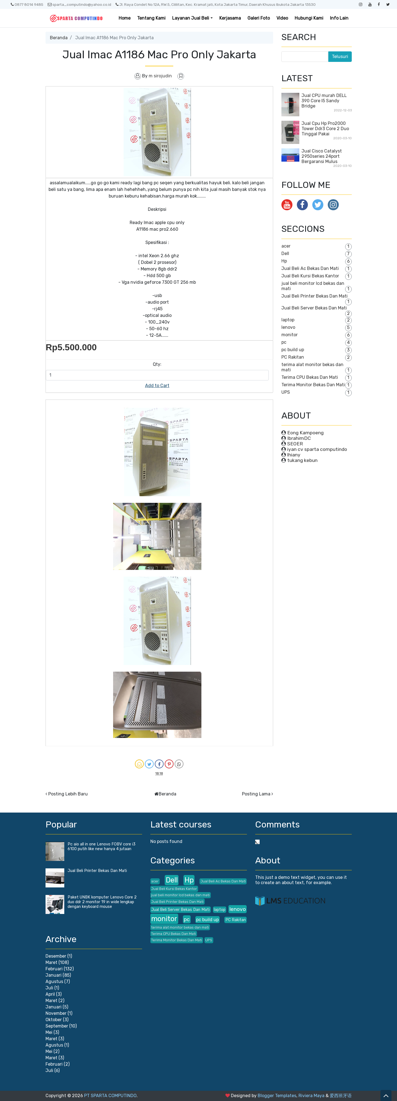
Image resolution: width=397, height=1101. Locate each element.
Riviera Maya (311, 1095)
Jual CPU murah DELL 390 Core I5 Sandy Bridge (324, 101)
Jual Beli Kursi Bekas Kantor (310, 275)
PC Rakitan (292, 357)
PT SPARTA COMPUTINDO (110, 1095)
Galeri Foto (258, 18)
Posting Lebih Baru (68, 794)
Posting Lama (256, 794)
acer (286, 246)
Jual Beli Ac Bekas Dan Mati (310, 268)
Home (124, 18)
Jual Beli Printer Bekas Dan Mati (314, 296)
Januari (54, 975)
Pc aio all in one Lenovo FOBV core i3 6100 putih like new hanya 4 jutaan (101, 846)
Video (282, 18)
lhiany (293, 455)
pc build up (292, 349)
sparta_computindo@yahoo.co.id (79, 4)
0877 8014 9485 (27, 4)
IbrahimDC (299, 438)
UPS (285, 392)
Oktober (54, 1019)
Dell (285, 253)
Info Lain (339, 18)
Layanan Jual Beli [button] (190, 18)
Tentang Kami (151, 18)
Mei (49, 1032)
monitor (289, 334)
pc (283, 342)
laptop (287, 319)
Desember (56, 956)
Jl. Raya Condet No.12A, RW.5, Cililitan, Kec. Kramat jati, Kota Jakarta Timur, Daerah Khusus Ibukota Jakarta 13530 (216, 4)
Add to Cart (157, 385)
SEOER (295, 443)
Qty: (157, 364)
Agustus (54, 981)
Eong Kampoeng (305, 432)
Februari (54, 968)
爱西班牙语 (341, 1095)
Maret (51, 962)
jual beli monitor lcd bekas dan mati (180, 895)
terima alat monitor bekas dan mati (180, 927)
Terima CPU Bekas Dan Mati (309, 377)
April (50, 994)
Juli (49, 987)
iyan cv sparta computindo (317, 449)
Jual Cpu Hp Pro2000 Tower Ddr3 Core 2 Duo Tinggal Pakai (325, 128)
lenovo (288, 327)
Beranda (59, 37)
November (56, 1013)
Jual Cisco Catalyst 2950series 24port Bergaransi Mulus (322, 156)
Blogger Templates (277, 1095)
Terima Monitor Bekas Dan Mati (313, 384)
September (57, 1026)
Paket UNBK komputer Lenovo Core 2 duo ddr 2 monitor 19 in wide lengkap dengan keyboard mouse (102, 902)
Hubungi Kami (309, 18)
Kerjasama (230, 18)
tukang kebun (302, 460)
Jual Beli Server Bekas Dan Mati (314, 308)
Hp (284, 261)
